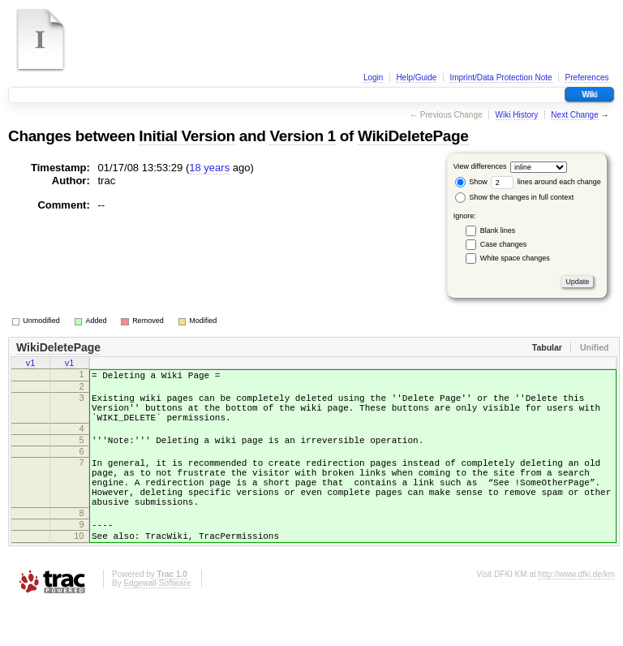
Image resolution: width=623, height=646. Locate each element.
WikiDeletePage (413, 135)
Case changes (503, 244)
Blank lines (498, 230)
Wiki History (517, 114)
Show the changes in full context (514, 197)
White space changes (515, 258)
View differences (480, 166)
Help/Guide (416, 77)
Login (373, 77)
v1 (31, 364)
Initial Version (186, 135)
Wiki (589, 94)
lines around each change (546, 182)
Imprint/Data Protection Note (500, 77)
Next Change (574, 114)
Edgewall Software (157, 624)
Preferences (587, 77)
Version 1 (302, 135)
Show (471, 182)
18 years (209, 168)
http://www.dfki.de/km (577, 615)
